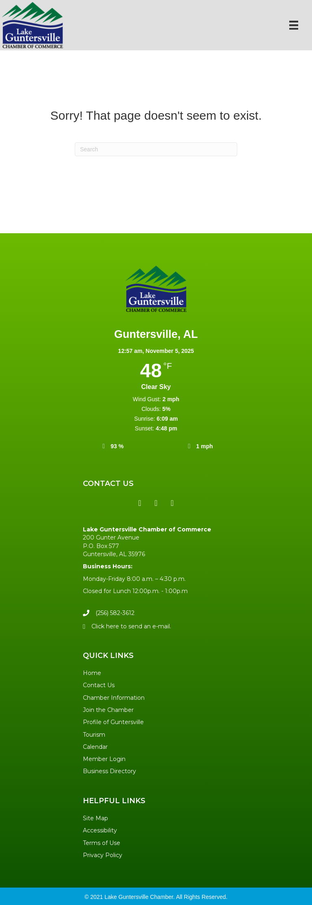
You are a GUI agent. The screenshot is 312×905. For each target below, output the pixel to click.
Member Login (104, 759)
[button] (140, 503)
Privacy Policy (102, 855)
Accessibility (100, 830)
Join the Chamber (108, 710)
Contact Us (99, 685)
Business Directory (109, 771)
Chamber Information (114, 697)
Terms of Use (101, 843)
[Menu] (294, 25)
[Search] (156, 149)
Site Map (95, 818)
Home (92, 673)
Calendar (95, 746)
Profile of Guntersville (113, 722)
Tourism (94, 734)
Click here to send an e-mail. (131, 626)
